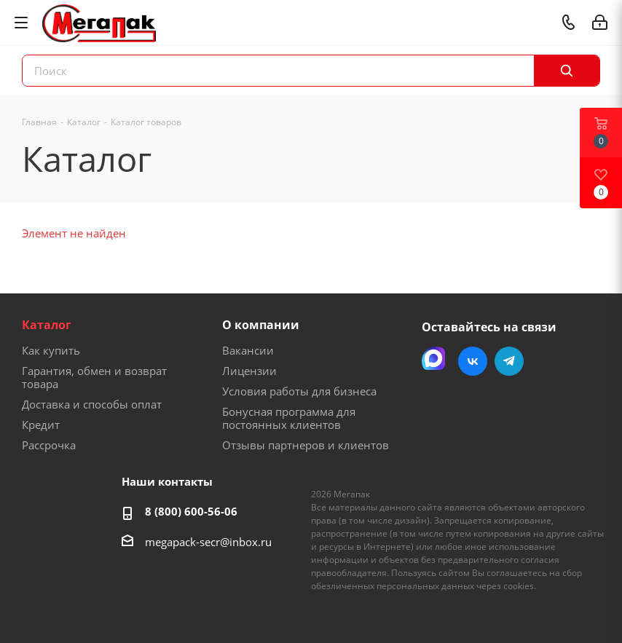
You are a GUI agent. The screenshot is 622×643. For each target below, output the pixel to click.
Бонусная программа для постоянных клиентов (288, 418)
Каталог (46, 325)
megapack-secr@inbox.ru (208, 541)
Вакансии (248, 350)
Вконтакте (472, 361)
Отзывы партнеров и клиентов (305, 445)
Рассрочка (49, 445)
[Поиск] (566, 70)
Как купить (51, 350)
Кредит (41, 424)
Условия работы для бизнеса (299, 391)
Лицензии (249, 370)
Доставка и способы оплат (92, 404)
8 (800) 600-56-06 (191, 511)
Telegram (509, 361)
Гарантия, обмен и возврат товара (94, 377)
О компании (260, 325)
